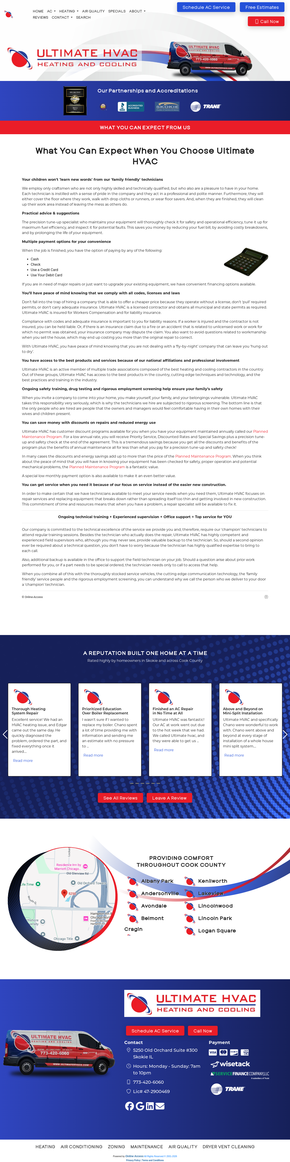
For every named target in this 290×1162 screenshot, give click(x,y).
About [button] (136, 11)
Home (38, 11)
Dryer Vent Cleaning (229, 1146)
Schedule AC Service (155, 1030)
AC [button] (50, 11)
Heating (45, 1146)
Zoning (116, 1146)
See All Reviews (120, 797)
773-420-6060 (148, 1082)
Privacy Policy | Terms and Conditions (145, 1160)
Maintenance (146, 1146)
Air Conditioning (82, 1146)
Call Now (202, 1030)
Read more (23, 760)
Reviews (40, 17)
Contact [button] (61, 17)
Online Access (134, 1156)
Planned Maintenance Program (203, 456)
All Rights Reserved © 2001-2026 (160, 1156)
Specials (117, 11)
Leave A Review (169, 797)
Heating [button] (67, 11)
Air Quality (93, 11)
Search (83, 17)
